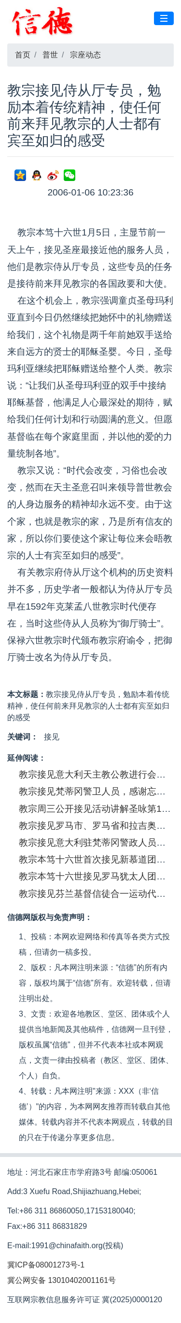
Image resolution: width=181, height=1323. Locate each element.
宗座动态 (85, 55)
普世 (50, 55)
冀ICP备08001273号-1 (45, 1265)
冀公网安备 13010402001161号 (61, 1280)
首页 (22, 55)
